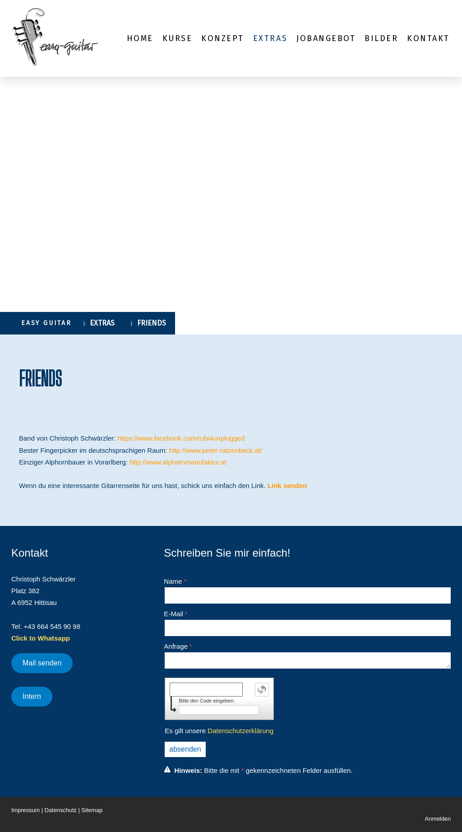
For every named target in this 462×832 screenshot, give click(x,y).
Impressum (25, 810)
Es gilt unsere (219, 730)
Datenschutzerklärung (240, 730)
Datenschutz (61, 810)
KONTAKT (428, 38)
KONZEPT (222, 38)
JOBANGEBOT (326, 38)
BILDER (381, 38)
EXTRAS (270, 38)
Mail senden (42, 663)
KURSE (177, 38)
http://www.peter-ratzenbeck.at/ (216, 450)
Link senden (287, 485)
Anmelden (438, 818)
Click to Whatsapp (40, 638)
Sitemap (91, 810)
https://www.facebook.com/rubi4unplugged (181, 438)
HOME (140, 38)
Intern (32, 696)
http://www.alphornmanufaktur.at (177, 462)
